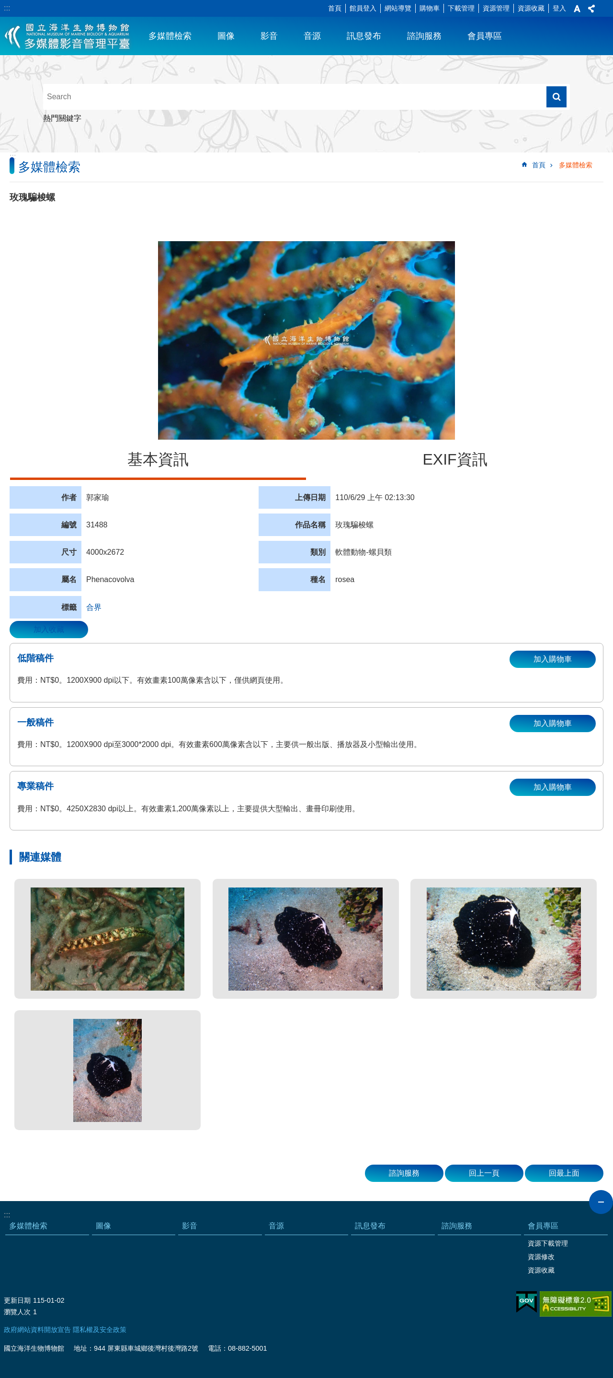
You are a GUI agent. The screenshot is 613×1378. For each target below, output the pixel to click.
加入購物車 (553, 659)
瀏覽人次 (17, 1312)
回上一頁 (484, 1173)
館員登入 (363, 8)
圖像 (226, 36)
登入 (559, 8)
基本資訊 (158, 459)
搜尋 (556, 96)
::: (7, 8)
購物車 (430, 8)
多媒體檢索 (170, 36)
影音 (269, 36)
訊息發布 (364, 36)
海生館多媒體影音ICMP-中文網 (68, 36)
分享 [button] (591, 8)
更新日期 (17, 1300)
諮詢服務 (424, 36)
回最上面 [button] (564, 1173)
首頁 (334, 8)
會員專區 (484, 36)
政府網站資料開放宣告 (37, 1329)
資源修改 (541, 1257)
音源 (312, 36)
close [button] (601, 1202)
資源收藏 (531, 8)
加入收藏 (49, 629)
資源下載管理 (548, 1243)
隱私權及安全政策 (99, 1329)
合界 (94, 607)
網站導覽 (398, 8)
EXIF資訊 (454, 459)
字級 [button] (577, 8)
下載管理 (461, 8)
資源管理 (496, 8)
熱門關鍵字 (62, 118)
